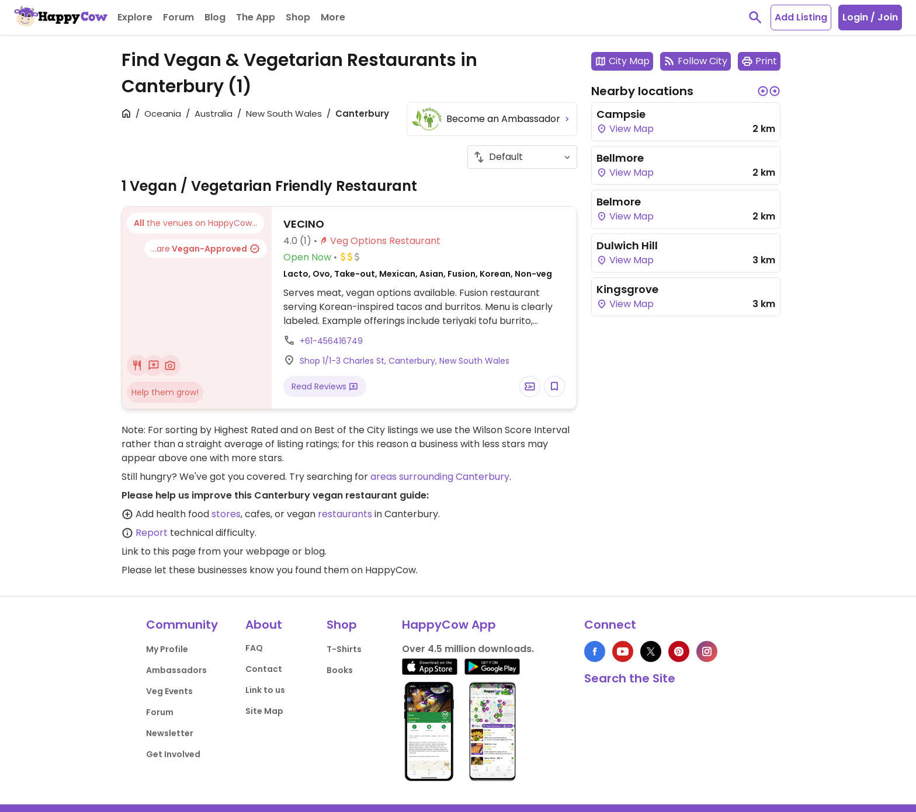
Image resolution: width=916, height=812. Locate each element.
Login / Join (870, 17)
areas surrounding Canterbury (439, 476)
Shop (342, 624)
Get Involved (173, 754)
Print (759, 61)
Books (340, 670)
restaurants (345, 514)
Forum (160, 712)
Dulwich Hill (627, 245)
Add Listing (801, 17)
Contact (263, 669)
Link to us (265, 690)
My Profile (167, 649)
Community (182, 624)
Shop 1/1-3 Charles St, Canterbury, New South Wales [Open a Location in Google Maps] (404, 361)
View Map (625, 128)
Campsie (621, 114)
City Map (622, 61)
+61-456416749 (331, 341)
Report (152, 532)
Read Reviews (325, 386)
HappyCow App (449, 624)
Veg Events (169, 691)
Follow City (695, 61)
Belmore (618, 201)
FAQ (254, 648)
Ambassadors (176, 670)
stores (226, 514)
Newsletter (169, 733)
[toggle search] (755, 17)
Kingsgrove (627, 289)
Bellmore (620, 158)
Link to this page (159, 551)
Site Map (264, 711)
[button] (763, 91)
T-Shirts (344, 649)
